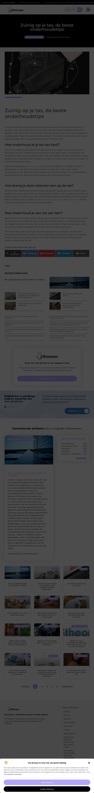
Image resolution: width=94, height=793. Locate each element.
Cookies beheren (47, 789)
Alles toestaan (47, 782)
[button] (89, 763)
